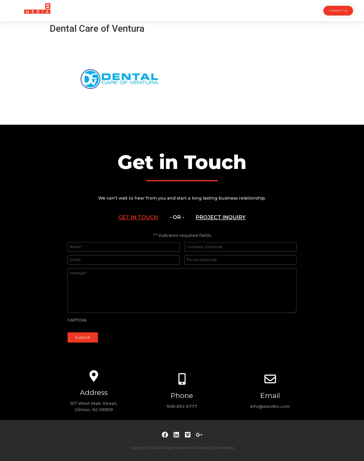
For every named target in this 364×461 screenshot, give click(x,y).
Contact (234, 10)
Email (270, 395)
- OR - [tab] (176, 217)
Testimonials (204, 10)
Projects (130, 10)
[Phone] (182, 379)
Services (156, 10)
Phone (182, 395)
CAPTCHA (77, 320)
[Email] (270, 379)
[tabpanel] (182, 290)
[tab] (138, 217)
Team (178, 10)
